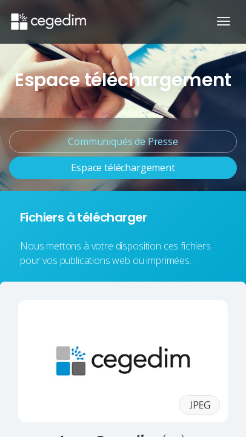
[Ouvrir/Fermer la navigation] (223, 21)
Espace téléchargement (123, 167)
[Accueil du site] (47, 15)
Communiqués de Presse (123, 141)
